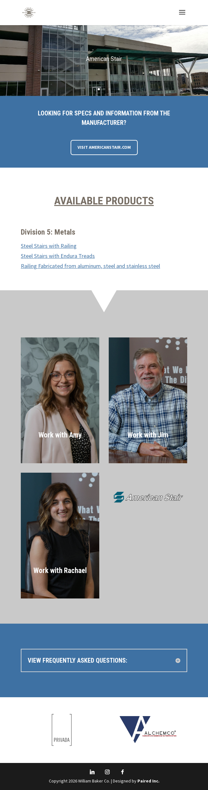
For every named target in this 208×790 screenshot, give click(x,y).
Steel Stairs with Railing (49, 245)
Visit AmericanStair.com (104, 147)
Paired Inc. (148, 781)
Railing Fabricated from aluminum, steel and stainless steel (90, 266)
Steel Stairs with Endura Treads (58, 255)
